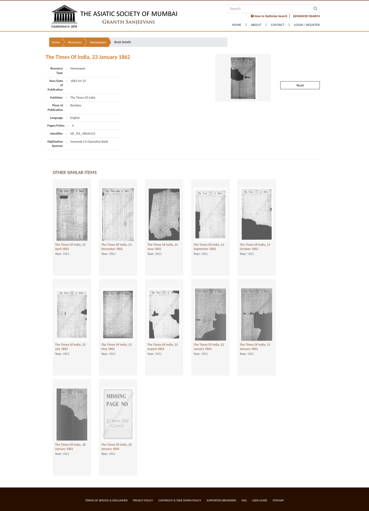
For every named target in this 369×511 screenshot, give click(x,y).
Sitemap (278, 500)
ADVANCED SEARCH (306, 16)
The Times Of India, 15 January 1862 (255, 344)
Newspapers (98, 33)
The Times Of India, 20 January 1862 (116, 444)
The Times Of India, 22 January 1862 (209, 344)
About (256, 24)
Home (236, 24)
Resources (75, 33)
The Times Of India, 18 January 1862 (70, 444)
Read (300, 76)
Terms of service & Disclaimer (106, 500)
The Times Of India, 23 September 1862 (209, 244)
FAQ (244, 500)
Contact (278, 24)
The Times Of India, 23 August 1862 (162, 344)
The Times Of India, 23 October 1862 (255, 244)
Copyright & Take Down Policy (179, 500)
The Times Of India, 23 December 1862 (116, 244)
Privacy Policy (143, 500)
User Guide (259, 500)
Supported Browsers (221, 500)
